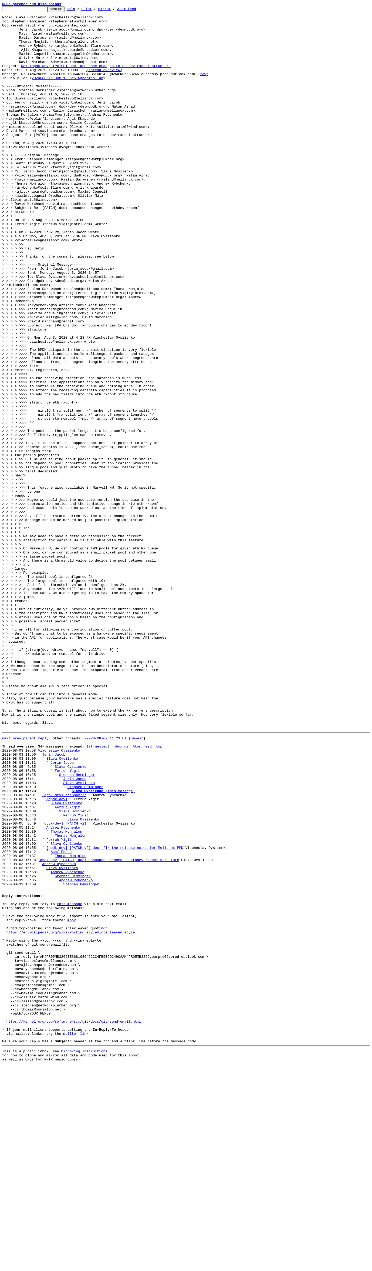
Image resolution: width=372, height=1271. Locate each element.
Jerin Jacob (53, 902)
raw (203, 87)
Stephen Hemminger (77, 927)
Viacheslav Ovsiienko (59, 897)
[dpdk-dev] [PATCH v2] (64, 985)
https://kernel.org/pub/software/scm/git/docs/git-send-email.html (73, 1221)
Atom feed (135, 10)
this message (69, 1080)
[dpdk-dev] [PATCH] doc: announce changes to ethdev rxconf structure (108, 1029)
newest (137, 883)
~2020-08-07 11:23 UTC (106, 883)
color (95, 10)
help (79, 10)
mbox (71, 1099)
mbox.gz (121, 892)
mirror (113, 10)
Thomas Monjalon (66, 995)
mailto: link (76, 1236)
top (159, 892)
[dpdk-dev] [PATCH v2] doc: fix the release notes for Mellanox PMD (114, 1014)
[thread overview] (104, 82)
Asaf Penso (61, 1019)
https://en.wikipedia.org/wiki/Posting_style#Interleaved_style (70, 1114)
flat (88, 892)
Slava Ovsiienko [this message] (103, 946)
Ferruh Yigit (67, 922)
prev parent (24, 883)
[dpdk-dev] (56, 956)
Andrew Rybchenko (63, 990)
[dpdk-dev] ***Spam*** (64, 951)
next (6, 883)
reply (43, 883)
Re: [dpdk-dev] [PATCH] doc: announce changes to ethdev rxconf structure (96, 77)
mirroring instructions (84, 1255)
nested (101, 892)
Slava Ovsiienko (62, 907)
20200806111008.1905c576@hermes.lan (67, 92)
